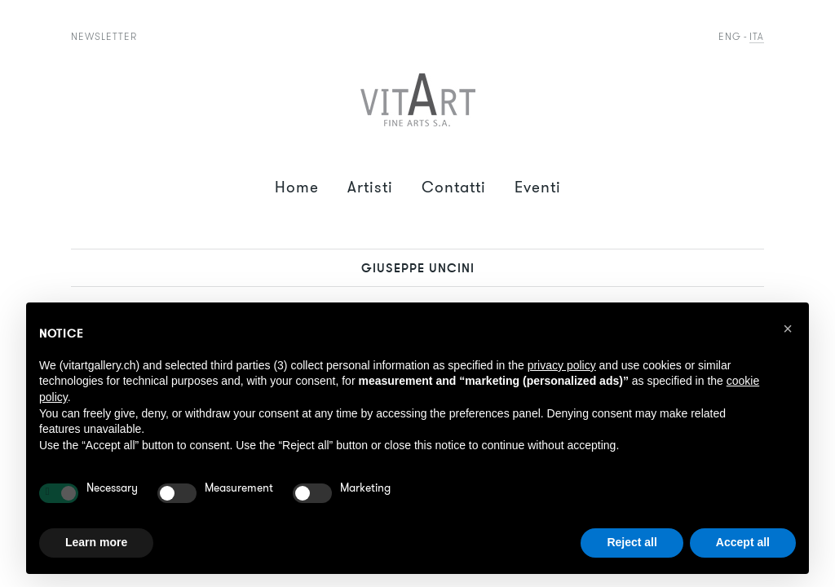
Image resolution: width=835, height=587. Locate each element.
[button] (788, 329)
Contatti (454, 187)
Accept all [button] (743, 542)
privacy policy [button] (562, 365)
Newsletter (104, 36)
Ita (756, 36)
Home (297, 187)
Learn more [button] (96, 542)
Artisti (370, 187)
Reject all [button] (631, 542)
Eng (729, 36)
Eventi (538, 187)
